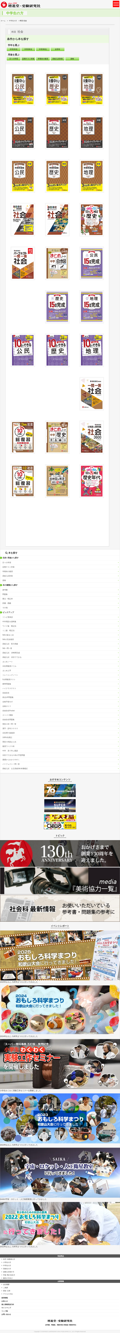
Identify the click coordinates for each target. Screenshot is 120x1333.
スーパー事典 (7, 715)
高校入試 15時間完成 (11, 653)
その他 (5, 608)
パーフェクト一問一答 (11, 764)
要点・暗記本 (7, 599)
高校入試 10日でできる (12, 657)
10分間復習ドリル (9, 666)
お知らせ (4, 1301)
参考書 (5, 590)
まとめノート (7, 662)
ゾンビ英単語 (7, 617)
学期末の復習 (7, 571)
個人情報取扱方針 (7, 1304)
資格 (4, 580)
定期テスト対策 (8, 567)
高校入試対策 (7, 576)
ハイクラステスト (9, 688)
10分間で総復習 (8, 733)
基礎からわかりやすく (11, 760)
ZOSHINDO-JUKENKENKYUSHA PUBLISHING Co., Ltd (57, 1331)
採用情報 (4, 1298)
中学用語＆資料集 (9, 622)
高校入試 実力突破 (10, 644)
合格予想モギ (7, 702)
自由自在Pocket (8, 711)
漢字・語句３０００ (10, 728)
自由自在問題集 (8, 720)
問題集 (5, 594)
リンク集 (4, 1311)
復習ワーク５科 (8, 746)
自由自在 (5, 693)
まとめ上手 (6, 671)
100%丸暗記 (7, 737)
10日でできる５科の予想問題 (13, 755)
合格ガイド (6, 706)
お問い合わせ (6, 1314)
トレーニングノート (10, 675)
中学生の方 (13, 21)
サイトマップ (6, 1308)
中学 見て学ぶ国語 (10, 751)
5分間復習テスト (9, 679)
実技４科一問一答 (9, 724)
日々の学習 (6, 563)
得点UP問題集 (7, 697)
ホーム (3, 21)
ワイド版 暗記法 (9, 626)
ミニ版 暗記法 (8, 631)
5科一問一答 (7, 648)
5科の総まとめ (8, 635)
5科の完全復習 (8, 639)
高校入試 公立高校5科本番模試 (15, 769)
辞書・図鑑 (6, 603)
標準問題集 (6, 684)
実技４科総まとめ (9, 742)
